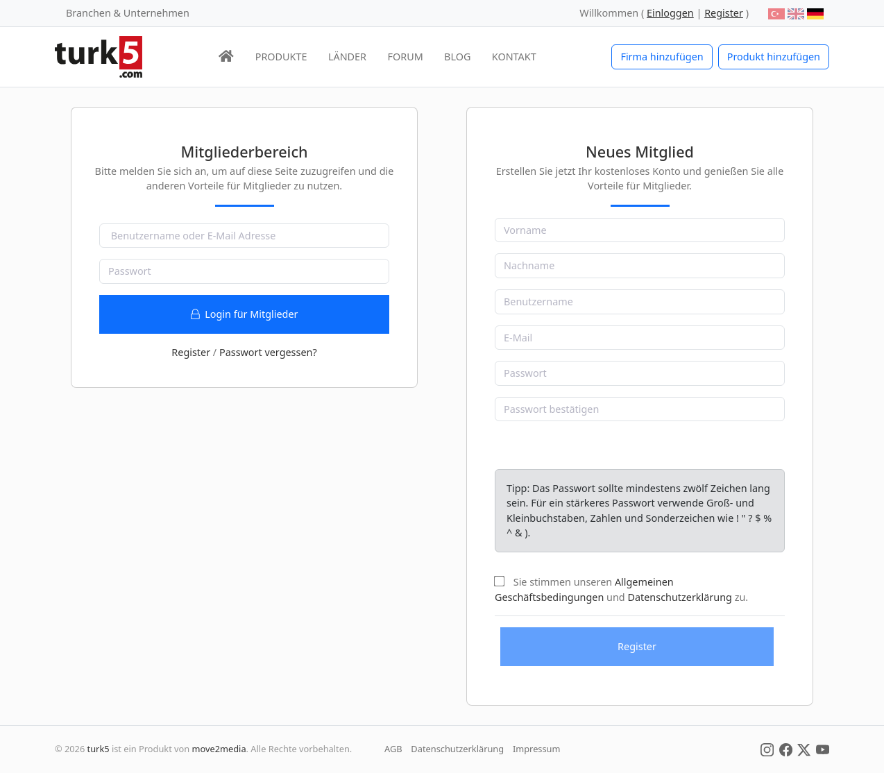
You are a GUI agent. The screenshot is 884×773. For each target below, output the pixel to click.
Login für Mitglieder (244, 314)
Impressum (537, 748)
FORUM (405, 56)
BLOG (457, 56)
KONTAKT (514, 56)
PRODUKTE (281, 56)
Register (190, 352)
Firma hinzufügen (661, 56)
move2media (219, 748)
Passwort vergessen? (268, 352)
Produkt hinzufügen (773, 56)
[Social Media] (767, 748)
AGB (393, 748)
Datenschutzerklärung (679, 597)
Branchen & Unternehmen (127, 12)
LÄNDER (347, 56)
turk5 (98, 748)
